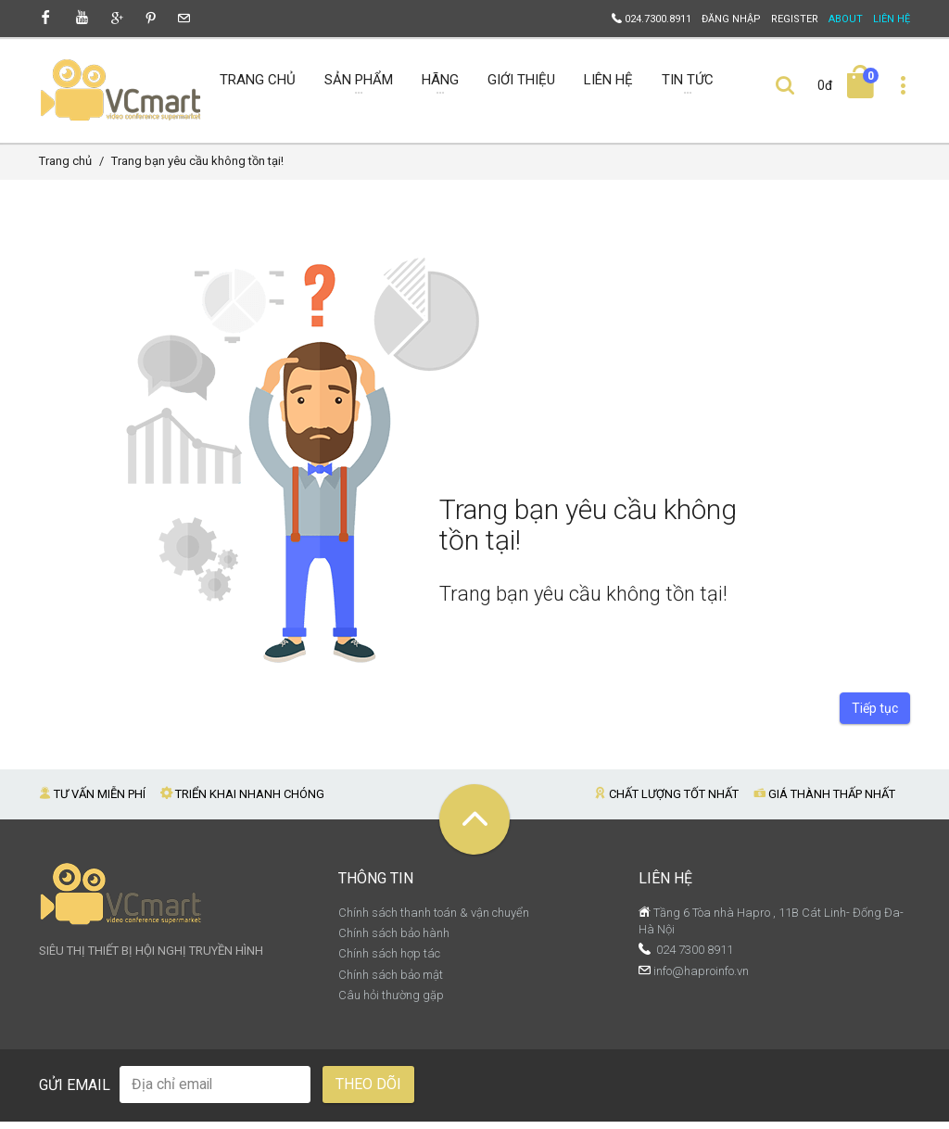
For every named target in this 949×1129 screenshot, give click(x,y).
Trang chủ (65, 168)
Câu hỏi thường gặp (391, 1002)
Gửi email (74, 1092)
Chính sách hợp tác (389, 961)
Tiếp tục (875, 715)
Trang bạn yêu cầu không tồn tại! (197, 168)
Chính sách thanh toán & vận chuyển (433, 920)
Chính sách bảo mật (390, 982)
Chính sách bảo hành (393, 940)
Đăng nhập (731, 19)
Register (794, 19)
